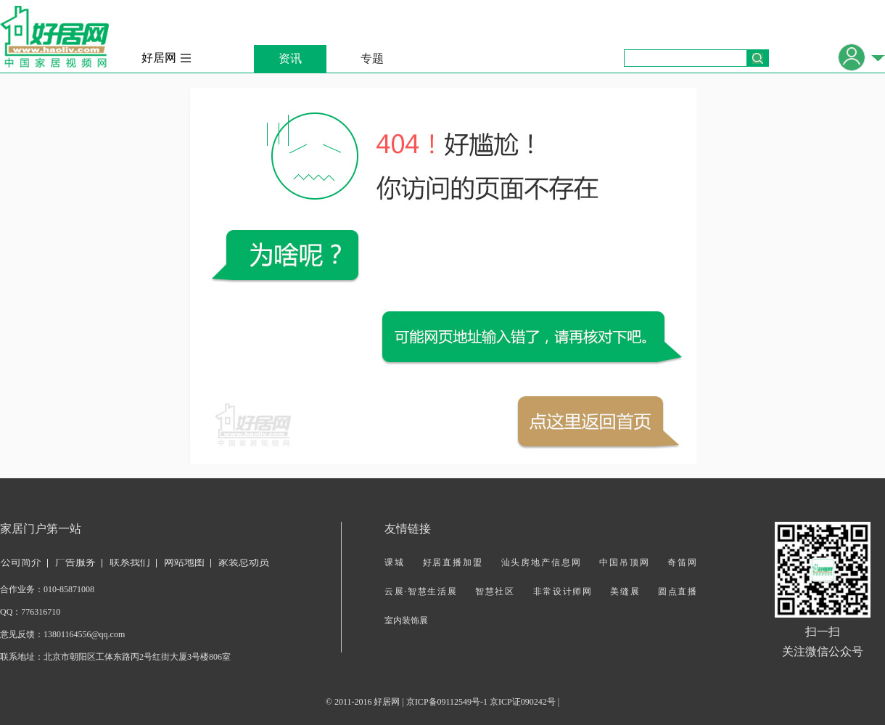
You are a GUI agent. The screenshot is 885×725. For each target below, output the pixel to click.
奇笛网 (681, 562)
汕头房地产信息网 (541, 562)
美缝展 (625, 591)
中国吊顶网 (624, 562)
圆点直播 (677, 591)
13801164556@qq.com (84, 634)
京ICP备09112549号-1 (446, 702)
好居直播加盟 (453, 562)
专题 (372, 58)
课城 (394, 562)
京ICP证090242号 (523, 702)
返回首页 (590, 421)
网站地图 (184, 562)
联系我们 (130, 562)
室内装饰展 (406, 620)
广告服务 (75, 562)
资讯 (290, 58)
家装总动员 (243, 562)
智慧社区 (495, 591)
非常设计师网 (563, 591)
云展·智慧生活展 (420, 591)
